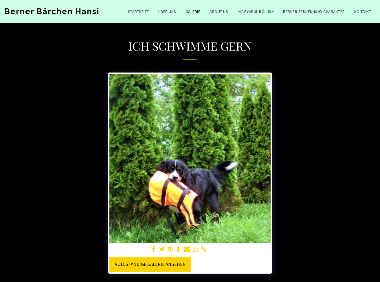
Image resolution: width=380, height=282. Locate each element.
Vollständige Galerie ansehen (150, 264)
